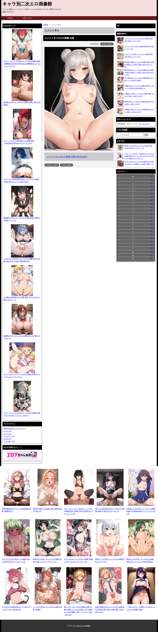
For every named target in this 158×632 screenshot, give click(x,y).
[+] (151, 176)
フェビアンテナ (9, 436)
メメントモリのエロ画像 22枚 (59, 38)
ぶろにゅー (8, 439)
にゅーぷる (8, 431)
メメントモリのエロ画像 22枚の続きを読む (67, 157)
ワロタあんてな (9, 441)
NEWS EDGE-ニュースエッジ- (15, 428)
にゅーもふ (8, 434)
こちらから (145, 124)
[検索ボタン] (146, 134)
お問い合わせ (27, 18)
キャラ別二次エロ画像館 (27, 3)
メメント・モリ (52, 165)
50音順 (10, 18)
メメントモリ (107, 44)
